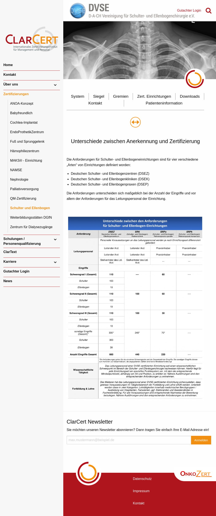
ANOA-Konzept (21, 103)
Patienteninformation (164, 103)
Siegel (98, 96)
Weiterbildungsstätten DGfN (31, 217)
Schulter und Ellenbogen (30, 208)
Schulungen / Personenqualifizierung (22, 241)
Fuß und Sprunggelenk (27, 141)
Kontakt (9, 74)
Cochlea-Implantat (24, 122)
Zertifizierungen (16, 94)
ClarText (10, 252)
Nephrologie (19, 179)
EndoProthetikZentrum (27, 132)
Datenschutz (142, 479)
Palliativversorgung (24, 189)
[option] (139, 50)
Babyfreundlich (21, 113)
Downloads (190, 96)
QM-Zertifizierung (23, 198)
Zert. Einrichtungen (154, 96)
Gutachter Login (16, 271)
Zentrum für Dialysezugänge (31, 227)
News (7, 281)
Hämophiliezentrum (24, 151)
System (77, 96)
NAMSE (16, 170)
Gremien (120, 96)
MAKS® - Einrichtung (26, 160)
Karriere (9, 261)
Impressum (141, 491)
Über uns (10, 84)
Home (8, 65)
